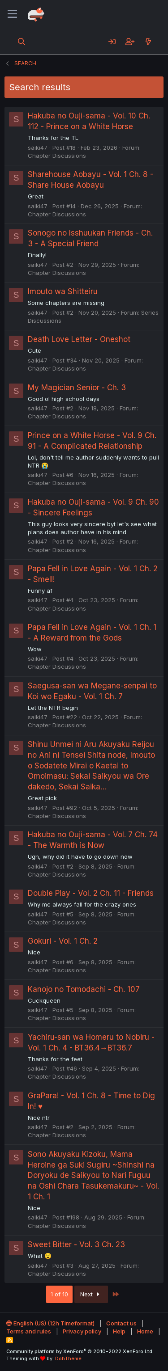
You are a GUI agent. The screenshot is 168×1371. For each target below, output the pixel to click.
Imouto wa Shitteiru (63, 291)
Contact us (121, 1323)
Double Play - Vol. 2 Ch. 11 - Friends (91, 893)
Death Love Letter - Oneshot (79, 339)
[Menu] (12, 14)
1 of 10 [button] (59, 1294)
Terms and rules (28, 1331)
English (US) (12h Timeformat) (50, 1323)
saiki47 (37, 147)
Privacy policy (82, 1331)
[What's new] (148, 42)
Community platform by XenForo (80, 1351)
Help (119, 1331)
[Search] (22, 42)
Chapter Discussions (57, 155)
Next (91, 1294)
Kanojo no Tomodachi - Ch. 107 (84, 989)
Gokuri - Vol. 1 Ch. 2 (63, 940)
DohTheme (68, 1358)
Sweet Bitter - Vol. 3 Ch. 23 (76, 1244)
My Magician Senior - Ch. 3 (77, 387)
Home (145, 1331)
